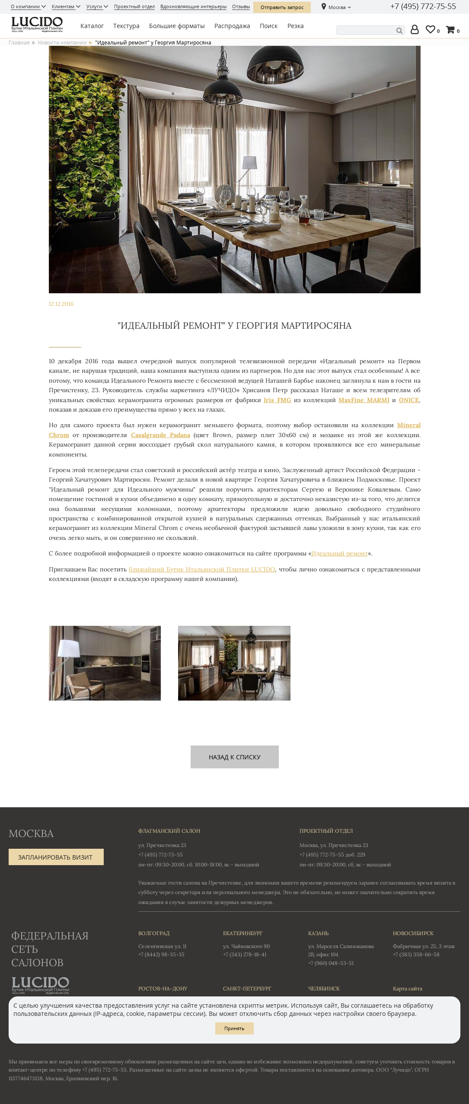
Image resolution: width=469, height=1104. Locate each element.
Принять (234, 1028)
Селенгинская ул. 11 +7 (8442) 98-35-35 (172, 943)
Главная (19, 43)
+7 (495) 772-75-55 (423, 6)
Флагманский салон (169, 831)
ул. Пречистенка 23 (162, 845)
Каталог (92, 26)
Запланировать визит (55, 857)
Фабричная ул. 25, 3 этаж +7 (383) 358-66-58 (426, 943)
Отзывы (241, 6)
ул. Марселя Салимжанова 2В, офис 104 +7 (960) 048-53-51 (342, 947)
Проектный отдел (134, 6)
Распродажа (232, 26)
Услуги (94, 6)
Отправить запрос (282, 7)
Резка (295, 26)
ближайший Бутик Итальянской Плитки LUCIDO (202, 569)
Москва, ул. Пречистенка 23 (334, 845)
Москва (337, 7)
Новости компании (62, 43)
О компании (26, 6)
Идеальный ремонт (339, 553)
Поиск (269, 26)
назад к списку (235, 757)
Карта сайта (407, 988)
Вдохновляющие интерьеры (193, 6)
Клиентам (64, 6)
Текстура (126, 26)
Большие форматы (177, 26)
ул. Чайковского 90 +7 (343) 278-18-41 (256, 943)
